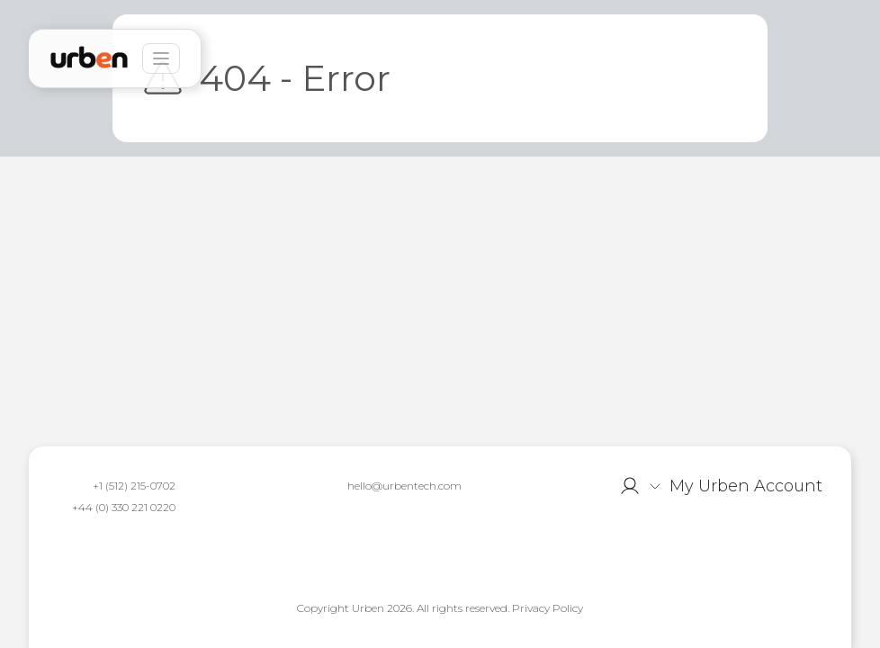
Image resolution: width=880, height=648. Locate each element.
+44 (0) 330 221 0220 (123, 507)
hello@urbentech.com (404, 485)
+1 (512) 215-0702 (134, 485)
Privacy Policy (547, 608)
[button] (720, 486)
